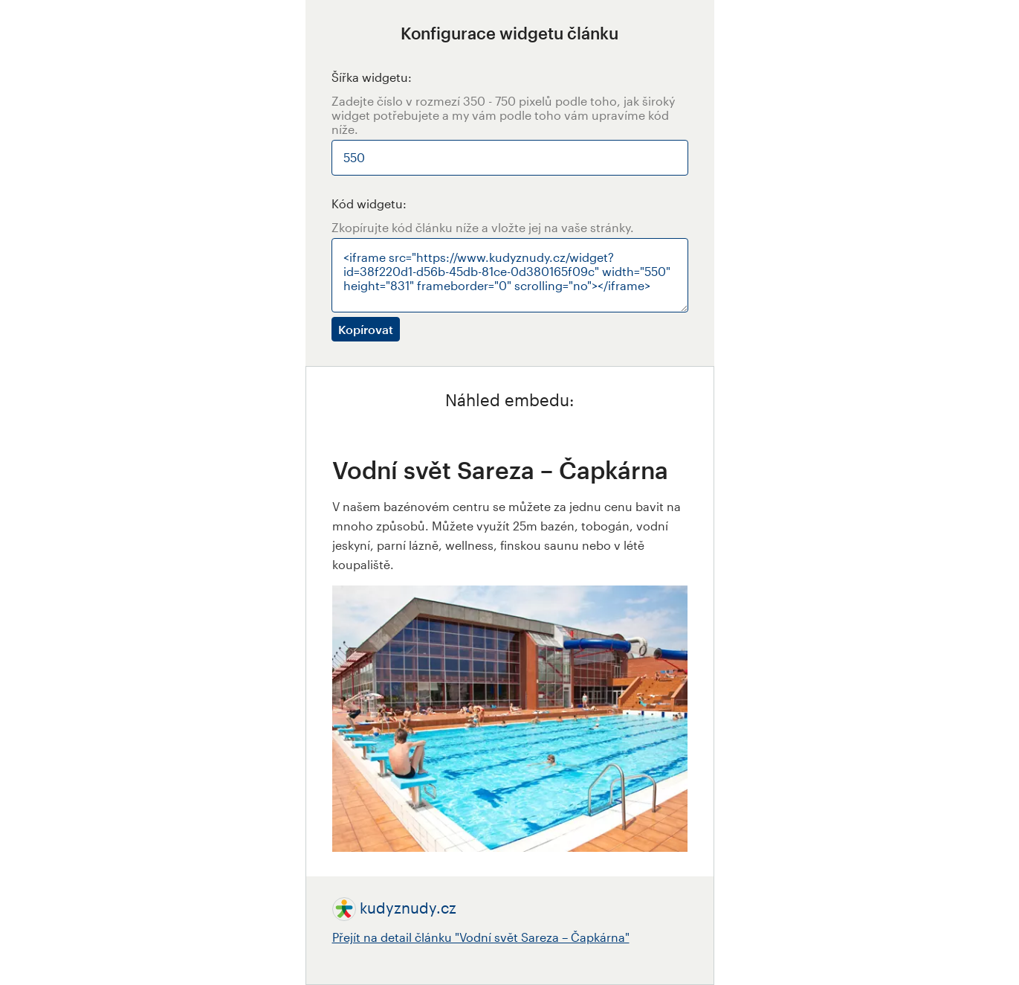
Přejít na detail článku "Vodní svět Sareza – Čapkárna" (481, 937)
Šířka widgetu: (371, 77)
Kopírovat (365, 329)
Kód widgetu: (369, 203)
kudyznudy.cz (408, 908)
